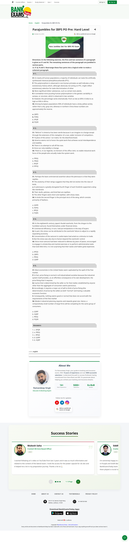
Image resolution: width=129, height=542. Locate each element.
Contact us (58, 505)
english (35, 352)
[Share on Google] (85, 34)
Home (31, 23)
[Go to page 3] (60, 492)
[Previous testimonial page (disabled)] (50, 493)
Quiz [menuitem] (49, 2)
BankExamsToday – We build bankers (68, 536)
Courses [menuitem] (56, 2)
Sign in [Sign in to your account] (102, 2)
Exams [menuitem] (29, 2)
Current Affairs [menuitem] (20, 2)
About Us (45, 505)
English (37, 23)
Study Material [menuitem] (39, 2)
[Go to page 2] (57, 492)
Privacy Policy (91, 505)
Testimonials (74, 505)
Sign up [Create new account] (112, 2)
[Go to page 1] (55, 492)
